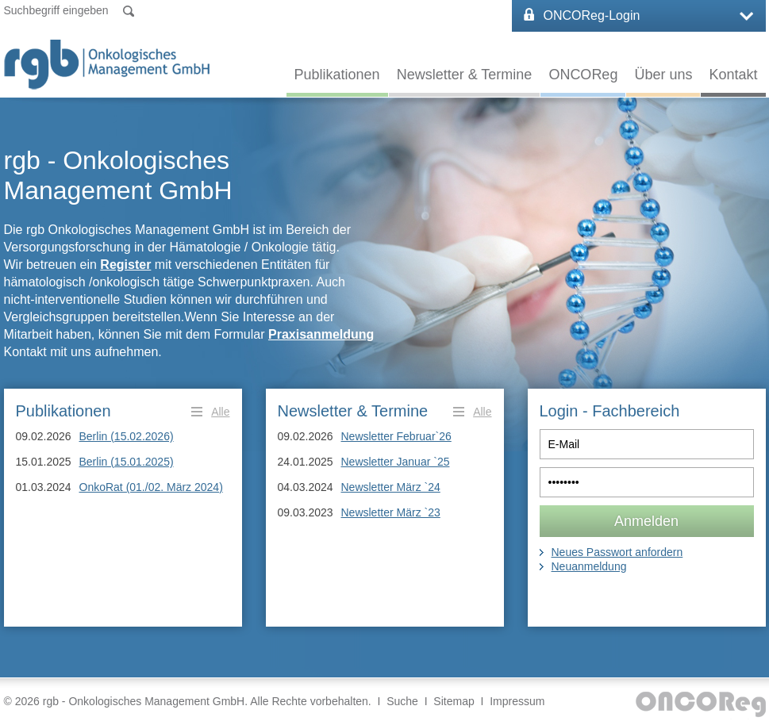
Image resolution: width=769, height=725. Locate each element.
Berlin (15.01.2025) (126, 461)
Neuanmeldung (589, 566)
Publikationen (337, 74)
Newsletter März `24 (390, 487)
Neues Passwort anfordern (617, 552)
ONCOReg (582, 74)
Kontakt (733, 74)
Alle (220, 411)
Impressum (517, 701)
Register (125, 264)
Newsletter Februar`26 (396, 436)
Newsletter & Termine (465, 74)
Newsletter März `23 (390, 512)
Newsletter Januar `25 (395, 461)
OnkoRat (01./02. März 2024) (151, 487)
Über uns (663, 74)
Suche (402, 701)
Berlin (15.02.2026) (126, 436)
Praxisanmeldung (321, 334)
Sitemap (453, 701)
